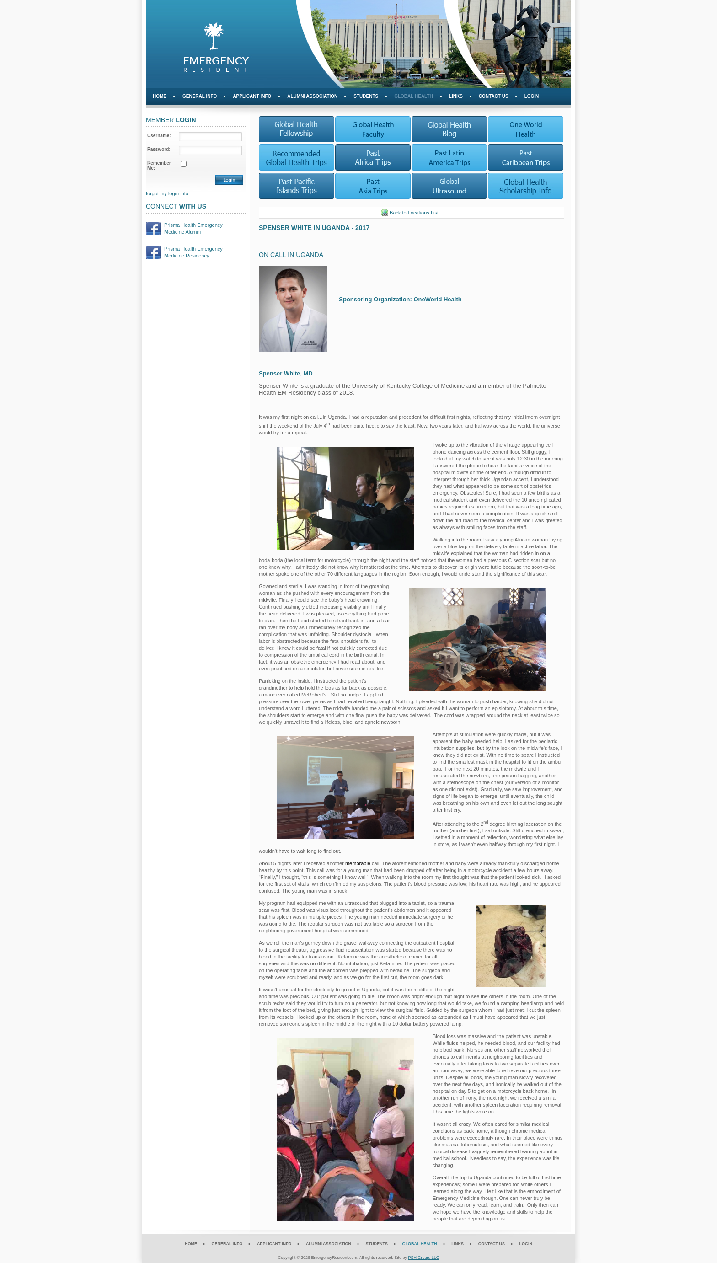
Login (531, 96)
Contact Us (493, 96)
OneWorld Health (439, 299)
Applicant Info (252, 96)
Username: (159, 135)
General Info (199, 96)
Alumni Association (312, 96)
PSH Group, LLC (423, 1257)
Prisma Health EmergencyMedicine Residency (193, 252)
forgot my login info (167, 193)
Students (365, 96)
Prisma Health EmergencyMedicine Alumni (193, 228)
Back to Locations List (410, 212)
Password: (159, 149)
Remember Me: (159, 166)
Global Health (413, 96)
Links (456, 96)
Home (159, 96)
